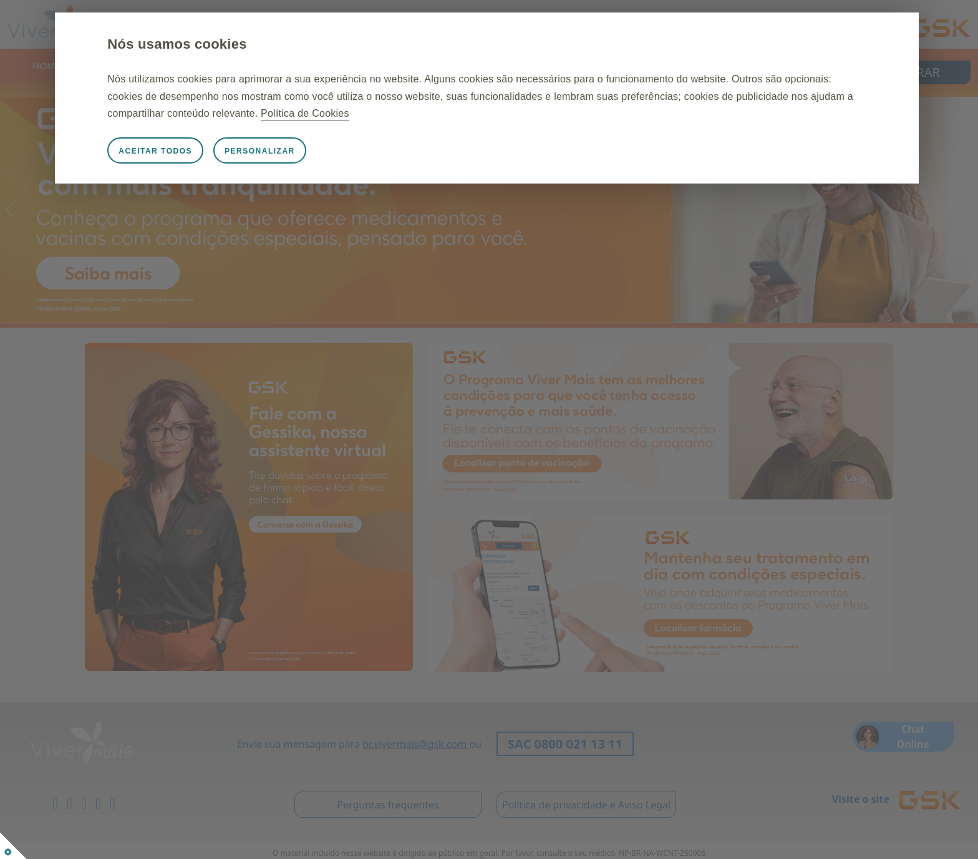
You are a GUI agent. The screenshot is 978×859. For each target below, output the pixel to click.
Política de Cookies (454, 113)
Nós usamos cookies (206, 44)
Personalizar (289, 151)
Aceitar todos (185, 151)
